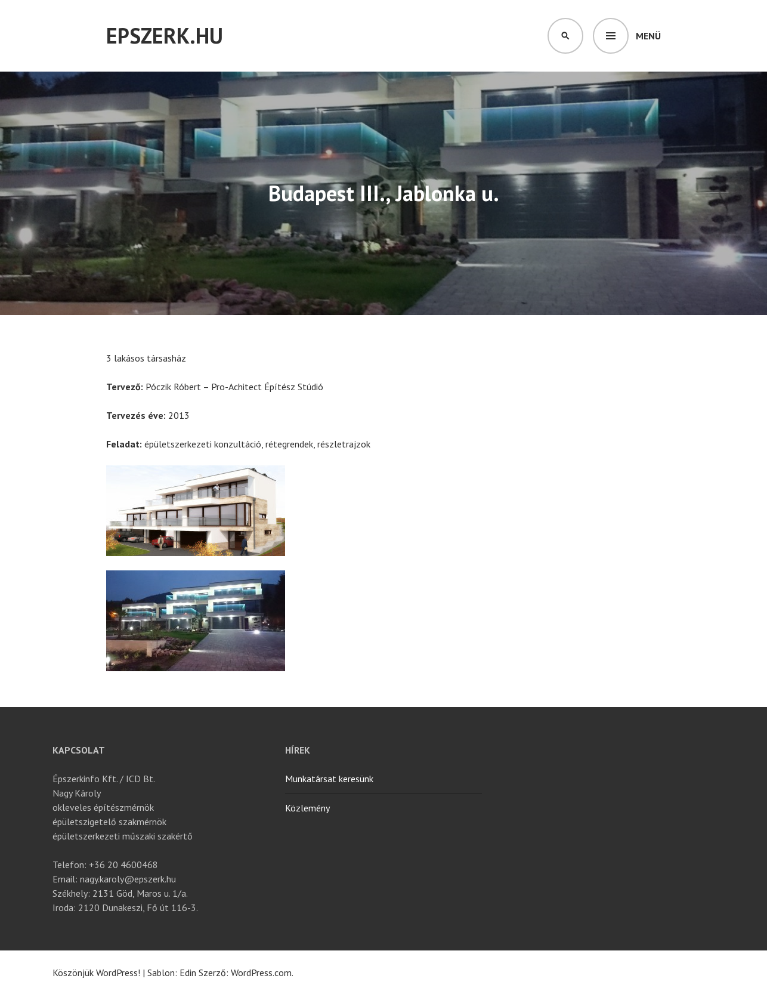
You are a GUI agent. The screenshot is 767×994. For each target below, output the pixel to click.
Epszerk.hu (164, 35)
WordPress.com (261, 972)
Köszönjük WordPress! (96, 972)
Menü (648, 36)
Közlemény (307, 808)
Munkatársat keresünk (329, 779)
